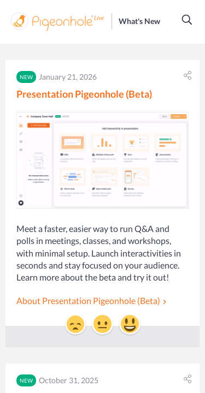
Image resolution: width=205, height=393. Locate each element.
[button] (187, 19)
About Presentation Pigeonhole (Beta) (88, 300)
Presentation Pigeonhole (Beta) (84, 94)
